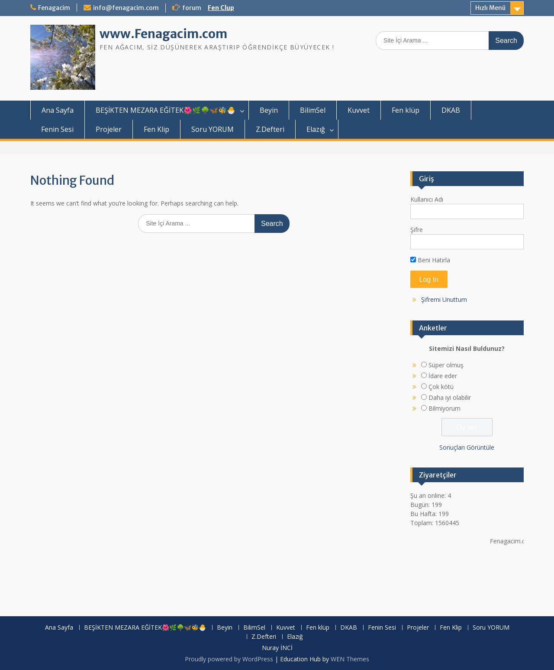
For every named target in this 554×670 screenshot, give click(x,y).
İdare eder (442, 376)
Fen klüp (405, 110)
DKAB (450, 110)
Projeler (109, 129)
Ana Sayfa (58, 110)
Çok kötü (441, 386)
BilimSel (312, 110)
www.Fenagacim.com (163, 34)
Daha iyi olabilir (449, 397)
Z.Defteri (270, 129)
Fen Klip (156, 129)
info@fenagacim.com (126, 8)
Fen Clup (221, 8)
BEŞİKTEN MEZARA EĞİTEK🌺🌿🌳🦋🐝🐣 (165, 110)
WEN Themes (350, 659)
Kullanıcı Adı (426, 199)
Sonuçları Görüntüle (466, 447)
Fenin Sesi (57, 129)
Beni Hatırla (430, 260)
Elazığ (315, 129)
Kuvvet (359, 110)
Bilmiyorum (444, 408)
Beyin (269, 110)
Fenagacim (54, 8)
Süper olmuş (446, 365)
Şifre (416, 230)
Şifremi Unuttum (444, 299)
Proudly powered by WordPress (229, 659)
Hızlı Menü (490, 8)
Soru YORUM (212, 129)
